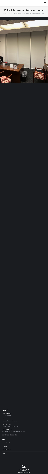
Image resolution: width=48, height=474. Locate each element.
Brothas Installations (7, 443)
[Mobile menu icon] (44, 3)
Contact (4, 453)
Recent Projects (6, 450)
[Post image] (24, 51)
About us (4, 446)
